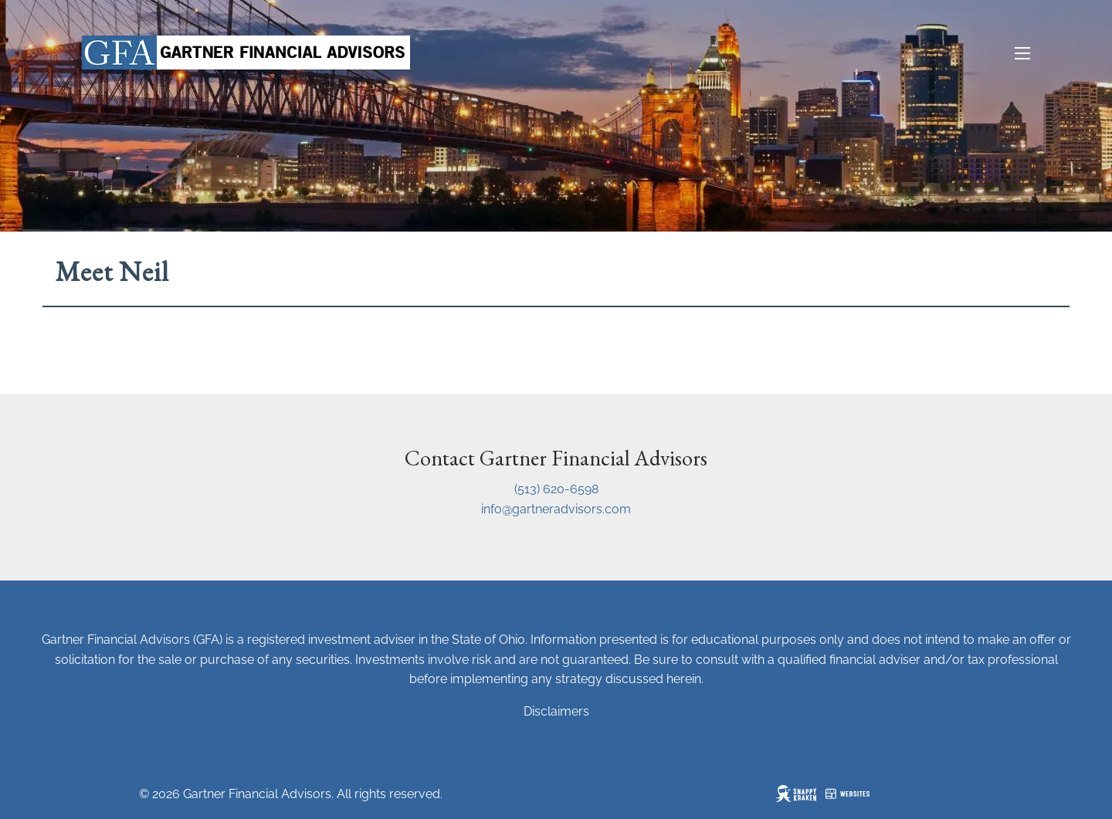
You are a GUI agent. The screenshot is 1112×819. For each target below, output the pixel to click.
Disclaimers (556, 711)
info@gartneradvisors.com (556, 509)
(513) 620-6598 (556, 489)
